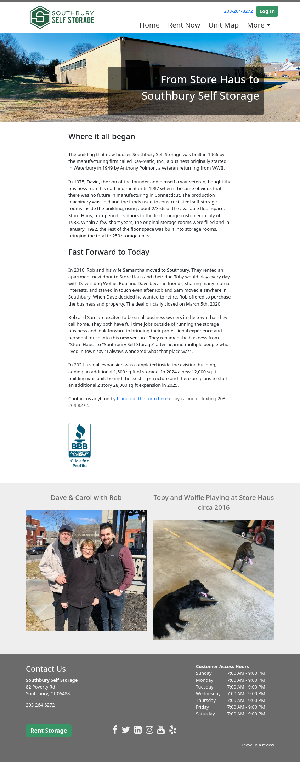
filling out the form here (142, 398)
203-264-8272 (238, 11)
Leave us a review (258, 745)
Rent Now (184, 25)
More (255, 25)
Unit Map (223, 25)
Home (150, 25)
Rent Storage (48, 730)
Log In (267, 11)
